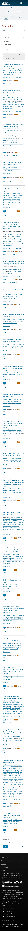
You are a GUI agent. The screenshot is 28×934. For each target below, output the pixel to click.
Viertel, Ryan (10, 74)
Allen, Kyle (5, 766)
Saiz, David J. (15, 195)
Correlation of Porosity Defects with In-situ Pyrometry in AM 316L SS (13, 368)
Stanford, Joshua (17, 791)
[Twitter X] (4, 921)
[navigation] (14, 842)
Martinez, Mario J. (7, 788)
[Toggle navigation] (2, 13)
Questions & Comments (8, 877)
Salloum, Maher (17, 167)
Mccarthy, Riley (16, 199)
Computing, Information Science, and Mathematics (16, 12)
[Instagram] (11, 921)
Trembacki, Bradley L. (8, 796)
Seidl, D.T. (16, 789)
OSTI (9, 83)
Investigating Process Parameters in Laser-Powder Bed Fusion (12, 815)
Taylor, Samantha (16, 795)
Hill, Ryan (12, 822)
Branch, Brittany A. (8, 204)
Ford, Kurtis (19, 711)
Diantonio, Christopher (14, 774)
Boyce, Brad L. (6, 97)
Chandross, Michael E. (13, 772)
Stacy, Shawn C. (7, 195)
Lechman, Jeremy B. (16, 519)
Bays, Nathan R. (16, 140)
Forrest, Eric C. (16, 520)
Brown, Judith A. (11, 770)
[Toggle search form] (21, 3)
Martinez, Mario (7, 520)
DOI (4, 83)
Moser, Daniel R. (7, 140)
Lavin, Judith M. (13, 782)
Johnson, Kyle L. (16, 401)
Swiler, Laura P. (11, 243)
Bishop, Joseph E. (7, 713)
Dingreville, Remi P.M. (8, 103)
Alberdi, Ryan (6, 70)
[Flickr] (9, 921)
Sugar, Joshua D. (16, 793)
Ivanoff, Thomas (19, 234)
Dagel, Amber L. (13, 522)
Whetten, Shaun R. (18, 704)
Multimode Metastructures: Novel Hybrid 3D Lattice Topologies (12, 93)
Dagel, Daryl (11, 348)
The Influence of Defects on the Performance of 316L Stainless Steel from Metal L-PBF (13, 550)
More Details (18, 77)
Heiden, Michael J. (15, 201)
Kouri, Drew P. (14, 169)
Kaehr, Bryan (12, 106)
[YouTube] (7, 921)
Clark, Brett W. (14, 70)
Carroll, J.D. (6, 142)
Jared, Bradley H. (17, 99)
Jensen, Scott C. (13, 72)
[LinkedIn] (13, 921)
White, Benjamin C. (8, 99)
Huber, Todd (14, 238)
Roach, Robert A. (17, 713)
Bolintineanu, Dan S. (8, 144)
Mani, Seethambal (14, 786)
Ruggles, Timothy (16, 202)
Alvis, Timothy (15, 104)
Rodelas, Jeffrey (18, 240)
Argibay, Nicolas (16, 765)
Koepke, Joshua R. (8, 240)
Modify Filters (9, 45)
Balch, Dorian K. (13, 766)
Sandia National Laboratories (10, 890)
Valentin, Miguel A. (17, 69)
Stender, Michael (7, 793)
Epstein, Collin (9, 197)
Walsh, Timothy (7, 104)
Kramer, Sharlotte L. (8, 678)
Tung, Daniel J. (6, 238)
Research (7, 8)
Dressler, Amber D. (8, 775)
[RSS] (15, 921)
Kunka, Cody (20, 106)
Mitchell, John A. (18, 144)
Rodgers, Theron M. (8, 139)
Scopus (14, 155)
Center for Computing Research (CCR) (15, 18)
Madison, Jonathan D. (8, 146)
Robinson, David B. (8, 167)
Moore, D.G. (20, 561)
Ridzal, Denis (6, 169)
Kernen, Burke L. (11, 561)
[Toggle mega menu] (25, 3)
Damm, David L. (16, 194)
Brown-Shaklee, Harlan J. (9, 710)
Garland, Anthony (16, 97)
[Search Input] (14, 30)
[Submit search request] (24, 30)
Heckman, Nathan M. (8, 234)
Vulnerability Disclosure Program (11, 926)
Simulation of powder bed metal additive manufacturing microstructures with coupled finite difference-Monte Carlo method (13, 129)
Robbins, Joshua (7, 69)
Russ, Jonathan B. (16, 403)
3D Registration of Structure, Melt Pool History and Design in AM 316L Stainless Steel (13, 732)
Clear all (13, 50)
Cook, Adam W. (16, 708)
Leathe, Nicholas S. (8, 108)
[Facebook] (2, 921)
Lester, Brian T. (13, 784)
